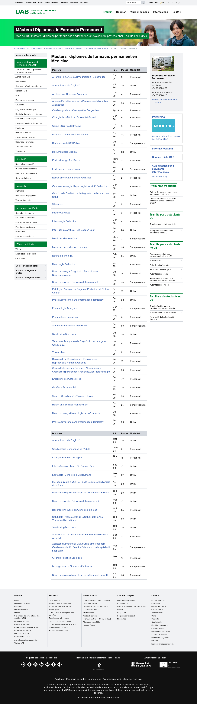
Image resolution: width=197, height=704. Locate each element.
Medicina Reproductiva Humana (68, 246)
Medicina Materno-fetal (64, 237)
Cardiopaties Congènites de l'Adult (70, 445)
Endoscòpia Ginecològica (65, 168)
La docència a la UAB (22, 625)
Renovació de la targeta (166, 269)
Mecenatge (121, 613)
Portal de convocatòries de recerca (62, 618)
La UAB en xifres (158, 594)
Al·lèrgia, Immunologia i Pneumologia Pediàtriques (77, 77)
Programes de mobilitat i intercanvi (96, 594)
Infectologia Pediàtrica (63, 220)
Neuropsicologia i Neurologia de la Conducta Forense (79, 488)
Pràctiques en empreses (26, 222)
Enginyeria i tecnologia (25, 109)
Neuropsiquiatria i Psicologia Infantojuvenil (73, 280)
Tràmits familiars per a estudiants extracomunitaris (166, 307)
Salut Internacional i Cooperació (68, 323)
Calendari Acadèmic (24, 213)
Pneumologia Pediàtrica (64, 315)
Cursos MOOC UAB (22, 618)
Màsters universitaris (31, 55)
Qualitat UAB (156, 616)
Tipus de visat (166, 260)
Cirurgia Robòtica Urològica (66, 454)
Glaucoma (57, 203)
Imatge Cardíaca (60, 211)
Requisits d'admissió (24, 164)
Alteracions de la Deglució (65, 85)
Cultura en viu (122, 597)
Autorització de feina (166, 274)
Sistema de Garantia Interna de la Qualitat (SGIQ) (27, 611)
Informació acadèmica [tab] (28, 208)
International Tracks (91, 604)
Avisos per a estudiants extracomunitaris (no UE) (166, 255)
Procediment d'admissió (26, 169)
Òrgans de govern (158, 601)
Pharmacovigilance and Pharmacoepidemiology (76, 297)
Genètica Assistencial (63, 383)
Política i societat (23, 132)
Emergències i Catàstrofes (66, 375)
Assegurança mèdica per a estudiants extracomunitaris (166, 279)
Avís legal (60, 673)
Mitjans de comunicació (69, 3)
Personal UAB (31, 3)
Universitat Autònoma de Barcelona (28, 48)
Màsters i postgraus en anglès (31, 271)
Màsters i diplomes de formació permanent (93, 48)
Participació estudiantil (126, 594)
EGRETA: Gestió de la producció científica (61, 608)
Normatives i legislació (160, 632)
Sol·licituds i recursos (25, 217)
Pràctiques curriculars (25, 227)
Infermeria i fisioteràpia (25, 118)
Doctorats (18, 601)
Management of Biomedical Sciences (71, 560)
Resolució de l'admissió (26, 173)
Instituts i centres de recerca (60, 597)
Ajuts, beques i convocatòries (26, 634)
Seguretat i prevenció (25, 142)
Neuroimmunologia (62, 254)
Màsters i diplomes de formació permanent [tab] (28, 63)
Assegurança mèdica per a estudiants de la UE (166, 231)
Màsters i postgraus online (31, 277)
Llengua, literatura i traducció (28, 123)
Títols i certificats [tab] (25, 244)
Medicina (19, 128)
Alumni (40, 3)
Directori (153, 3)
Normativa (20, 231)
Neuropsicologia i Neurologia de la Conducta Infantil (78, 569)
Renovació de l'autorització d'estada (166, 318)
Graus (16, 594)
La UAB (177, 12)
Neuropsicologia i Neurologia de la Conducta (75, 409)
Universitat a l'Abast (22, 631)
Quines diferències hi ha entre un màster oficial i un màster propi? (166, 200)
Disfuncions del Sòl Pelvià (65, 142)
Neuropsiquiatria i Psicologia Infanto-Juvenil (74, 497)
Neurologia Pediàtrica (63, 263)
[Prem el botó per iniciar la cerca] (143, 2)
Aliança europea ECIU (91, 616)
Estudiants (19, 3)
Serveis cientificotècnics (58, 625)
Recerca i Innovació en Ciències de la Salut (74, 505)
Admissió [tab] (21, 159)
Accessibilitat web (112, 673)
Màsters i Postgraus (64, 48)
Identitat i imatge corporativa (162, 638)
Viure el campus (139, 12)
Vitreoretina (58, 349)
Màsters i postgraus (22, 597)
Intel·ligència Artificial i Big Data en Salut (72, 228)
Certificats (20, 258)
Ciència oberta (157, 604)
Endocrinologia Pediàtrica (65, 159)
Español (171, 3)
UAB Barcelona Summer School (26, 622)
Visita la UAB (19, 637)
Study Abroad (88, 607)
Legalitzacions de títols (25, 254)
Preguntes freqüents (24, 236)
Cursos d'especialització (31, 266)
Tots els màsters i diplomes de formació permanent (29, 71)
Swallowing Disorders (63, 332)
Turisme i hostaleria (24, 146)
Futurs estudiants (52, 3)
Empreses (84, 3)
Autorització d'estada (166, 265)
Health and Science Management (69, 401)
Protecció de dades (76, 673)
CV (162, 3)
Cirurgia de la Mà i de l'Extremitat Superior (73, 116)
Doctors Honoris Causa (160, 625)
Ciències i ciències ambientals (28, 86)
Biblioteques (54, 604)
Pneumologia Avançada (64, 306)
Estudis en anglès (90, 597)
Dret (17, 95)
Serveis (120, 604)
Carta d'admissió (23, 178)
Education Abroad (21, 615)
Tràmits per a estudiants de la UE (166, 225)
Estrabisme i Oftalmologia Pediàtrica (71, 177)
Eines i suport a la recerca (59, 612)
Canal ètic (155, 613)
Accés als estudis (90, 610)
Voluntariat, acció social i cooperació (131, 601)
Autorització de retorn (166, 285)
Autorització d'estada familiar (166, 312)
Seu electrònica (157, 622)
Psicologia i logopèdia (25, 137)
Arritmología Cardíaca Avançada (68, 94)
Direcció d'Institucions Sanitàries (69, 134)
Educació (19, 105)
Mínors (17, 607)
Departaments (54, 594)
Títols (18, 249)
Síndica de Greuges (159, 629)
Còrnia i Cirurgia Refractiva (65, 125)
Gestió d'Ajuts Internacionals (60, 615)
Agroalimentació (22, 77)
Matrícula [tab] (21, 186)
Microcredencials (21, 604)
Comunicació (21, 91)
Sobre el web (94, 673)
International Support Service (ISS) (97, 613)
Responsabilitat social (126, 610)
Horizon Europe (89, 619)
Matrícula (19, 191)
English (179, 3)
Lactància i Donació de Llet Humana (70, 471)
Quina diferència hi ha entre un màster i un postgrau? (166, 193)
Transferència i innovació (58, 622)
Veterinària (20, 151)
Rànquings (155, 597)
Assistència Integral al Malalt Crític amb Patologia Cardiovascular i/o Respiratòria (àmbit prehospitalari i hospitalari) (79, 541)
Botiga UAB (122, 607)
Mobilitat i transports (159, 619)
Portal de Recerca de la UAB (60, 601)
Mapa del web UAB (132, 673)
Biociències (20, 81)
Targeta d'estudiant (24, 200)
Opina (153, 610)
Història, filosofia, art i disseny (29, 114)
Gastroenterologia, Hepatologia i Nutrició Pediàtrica (78, 185)
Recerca (121, 12)
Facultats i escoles (21, 628)
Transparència (157, 607)
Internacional (161, 12)
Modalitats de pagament (26, 195)
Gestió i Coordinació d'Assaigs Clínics (71, 392)
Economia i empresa (24, 100)
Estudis (107, 12)
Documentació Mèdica (63, 151)
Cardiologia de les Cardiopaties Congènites (74, 109)
